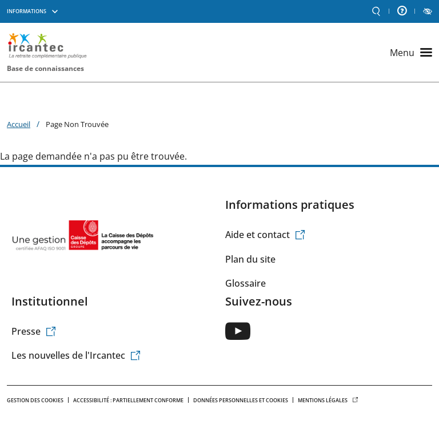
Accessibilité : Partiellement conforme (128, 400)
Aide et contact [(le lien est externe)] (265, 234)
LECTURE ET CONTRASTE (427, 11)
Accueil (18, 124)
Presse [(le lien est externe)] (34, 331)
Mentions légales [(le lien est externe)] (328, 400)
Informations (26, 11)
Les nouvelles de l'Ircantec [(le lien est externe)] (76, 355)
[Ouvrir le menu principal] (411, 52)
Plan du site (250, 259)
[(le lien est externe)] (237, 331)
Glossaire (245, 283)
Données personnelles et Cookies (240, 400)
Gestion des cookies (35, 400)
